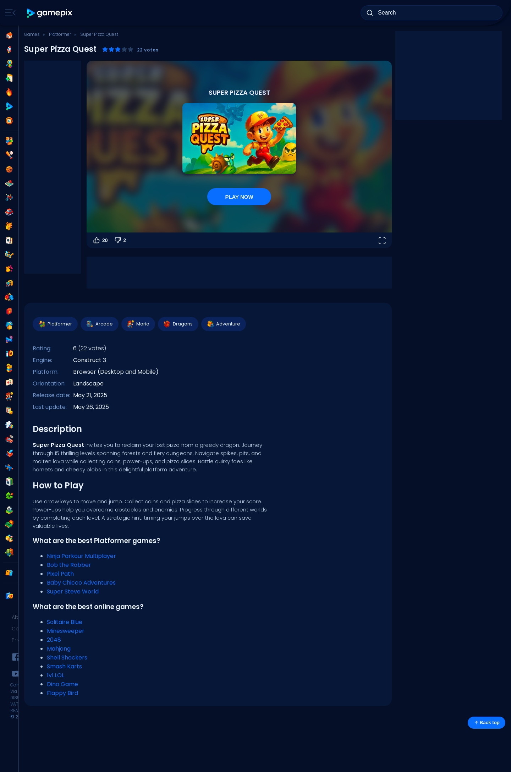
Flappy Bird (62, 693)
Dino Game (62, 684)
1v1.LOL (55, 675)
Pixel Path (60, 574)
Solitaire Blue (64, 622)
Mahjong (59, 649)
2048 (54, 640)
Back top (486, 722)
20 (100, 240)
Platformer (60, 34)
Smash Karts (64, 666)
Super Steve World (73, 591)
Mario (137, 324)
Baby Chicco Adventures (81, 583)
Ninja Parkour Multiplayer (81, 556)
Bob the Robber (69, 565)
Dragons (178, 324)
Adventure (223, 324)
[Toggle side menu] (9, 12)
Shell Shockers (67, 657)
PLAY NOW (239, 197)
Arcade (99, 324)
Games (32, 34)
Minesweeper (65, 631)
